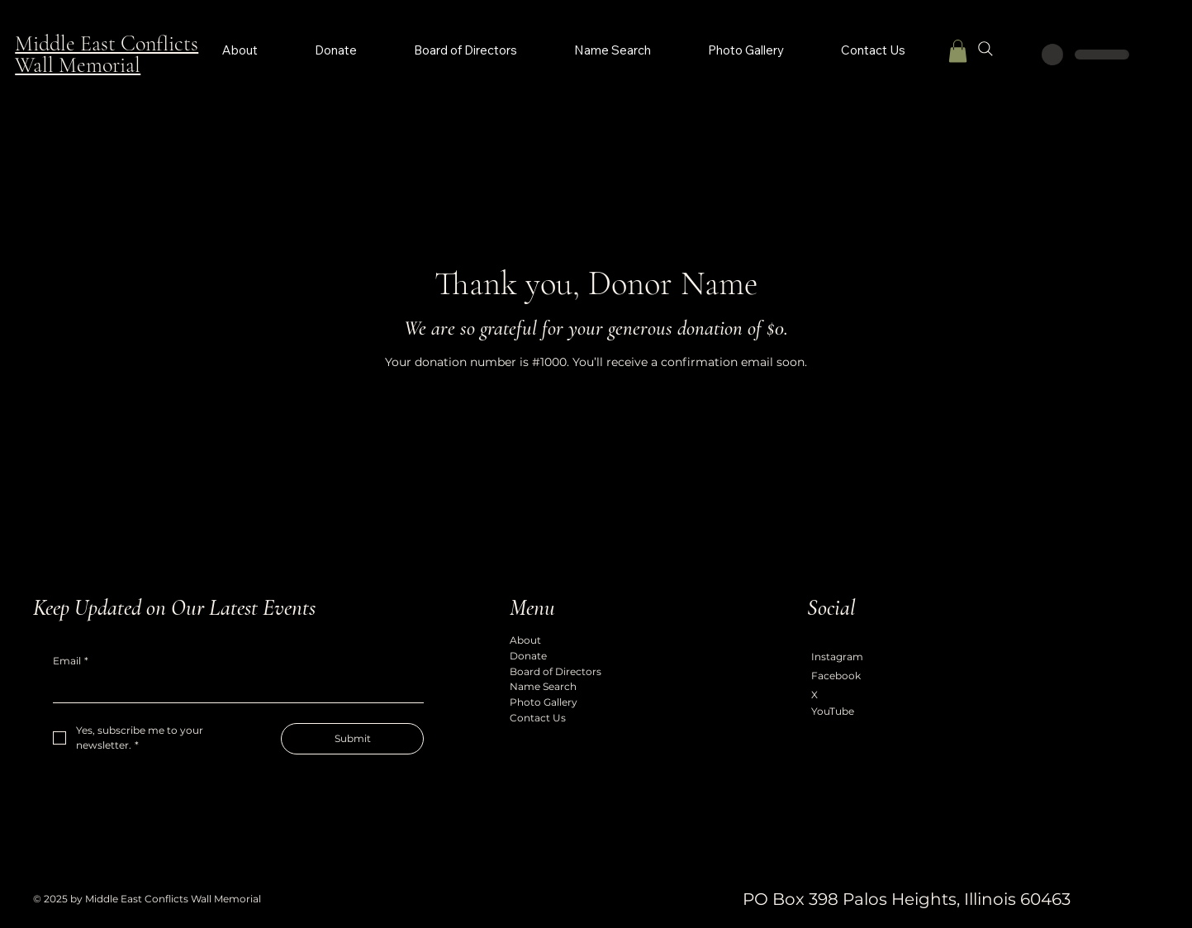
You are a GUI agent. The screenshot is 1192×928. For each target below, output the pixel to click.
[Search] (985, 48)
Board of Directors (555, 671)
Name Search (543, 686)
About (525, 640)
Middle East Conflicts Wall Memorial (106, 54)
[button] (957, 51)
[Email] (233, 688)
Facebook (836, 675)
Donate (528, 656)
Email (70, 661)
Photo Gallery (543, 702)
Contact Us (538, 717)
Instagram (837, 656)
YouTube (832, 711)
